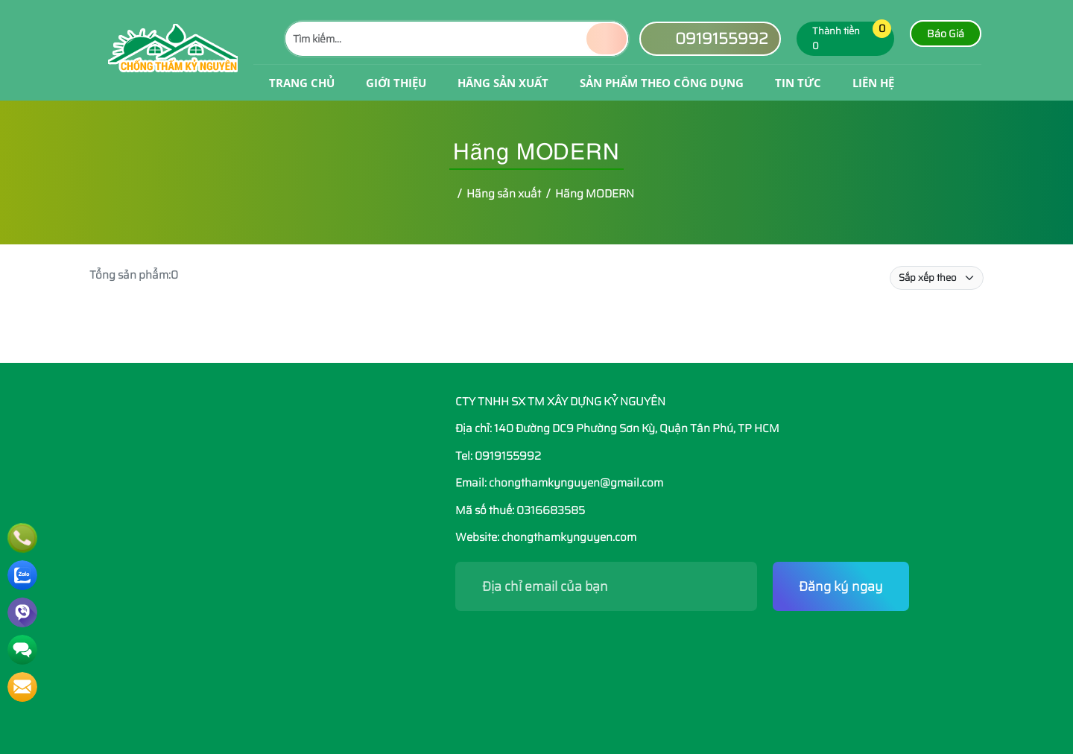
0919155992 (710, 38)
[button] (872, 39)
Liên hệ (873, 82)
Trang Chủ (302, 82)
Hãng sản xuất (503, 82)
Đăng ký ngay (841, 586)
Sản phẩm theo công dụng (662, 82)
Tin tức (798, 82)
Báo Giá (945, 33)
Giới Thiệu (396, 82)
